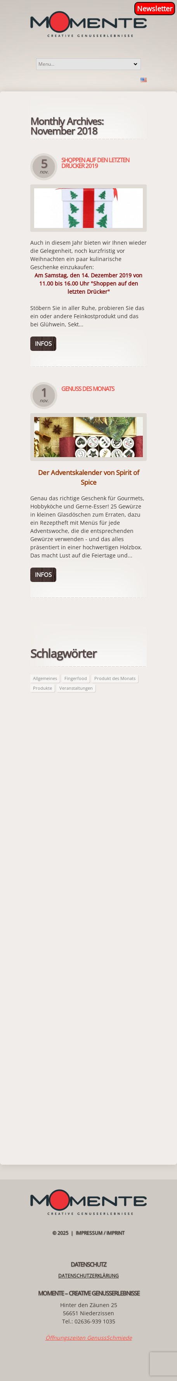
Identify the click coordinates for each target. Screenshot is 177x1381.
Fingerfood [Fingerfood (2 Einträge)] (75, 678)
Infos (43, 343)
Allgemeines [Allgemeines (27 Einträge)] (45, 678)
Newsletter (154, 8)
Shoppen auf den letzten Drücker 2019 (95, 163)
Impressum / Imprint (100, 1233)
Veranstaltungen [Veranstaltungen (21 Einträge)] (76, 688)
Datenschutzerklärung (88, 1275)
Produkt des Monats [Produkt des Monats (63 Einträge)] (114, 678)
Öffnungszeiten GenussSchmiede (88, 1337)
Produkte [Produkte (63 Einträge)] (42, 688)
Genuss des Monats (87, 389)
